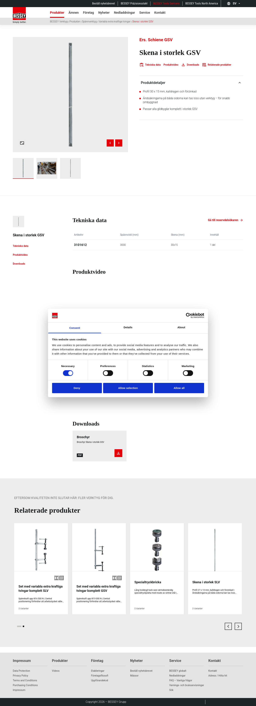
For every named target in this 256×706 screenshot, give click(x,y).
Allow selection (128, 387)
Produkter (74, 21)
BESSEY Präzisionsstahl (134, 3)
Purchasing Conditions (25, 685)
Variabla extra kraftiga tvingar (114, 21)
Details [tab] (128, 327)
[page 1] (19, 626)
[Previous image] (110, 143)
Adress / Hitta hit (217, 675)
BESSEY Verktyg (59, 21)
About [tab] (181, 327)
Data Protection (21, 670)
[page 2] (23, 626)
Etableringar (97, 670)
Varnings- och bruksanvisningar (186, 685)
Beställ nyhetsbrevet (103, 3)
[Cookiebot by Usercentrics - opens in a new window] (188, 315)
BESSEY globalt (177, 670)
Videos (56, 670)
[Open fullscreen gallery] (22, 143)
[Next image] (118, 143)
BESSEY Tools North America (201, 3)
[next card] (238, 626)
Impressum (19, 690)
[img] (70, 94)
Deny (77, 387)
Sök (171, 690)
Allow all (179, 387)
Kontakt (212, 670)
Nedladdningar (177, 675)
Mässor (134, 675)
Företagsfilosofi (99, 675)
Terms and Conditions (25, 680)
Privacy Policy (20, 675)
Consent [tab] (74, 327)
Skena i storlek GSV (142, 21)
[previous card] (228, 626)
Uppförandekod (99, 680)
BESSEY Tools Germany (166, 3)
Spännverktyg (89, 21)
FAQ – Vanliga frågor (180, 680)
